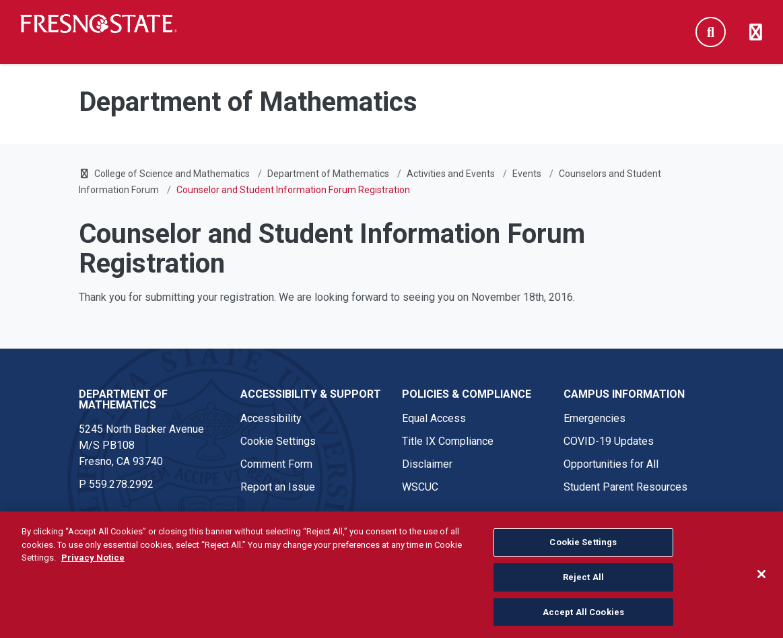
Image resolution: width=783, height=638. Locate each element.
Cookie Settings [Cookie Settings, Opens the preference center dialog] (583, 549)
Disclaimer (427, 464)
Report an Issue (277, 487)
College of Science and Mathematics (172, 173)
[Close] (761, 581)
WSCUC (420, 487)
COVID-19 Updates (609, 441)
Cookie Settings (278, 441)
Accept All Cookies (583, 618)
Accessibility (271, 418)
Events (526, 173)
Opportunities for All (611, 464)
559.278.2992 (121, 484)
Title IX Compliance (447, 441)
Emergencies (594, 418)
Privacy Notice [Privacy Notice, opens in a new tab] (93, 564)
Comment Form (276, 464)
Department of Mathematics (328, 173)
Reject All (583, 583)
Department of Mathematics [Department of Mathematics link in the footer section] (123, 399)
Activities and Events (451, 173)
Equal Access (434, 418)
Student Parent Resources (625, 487)
